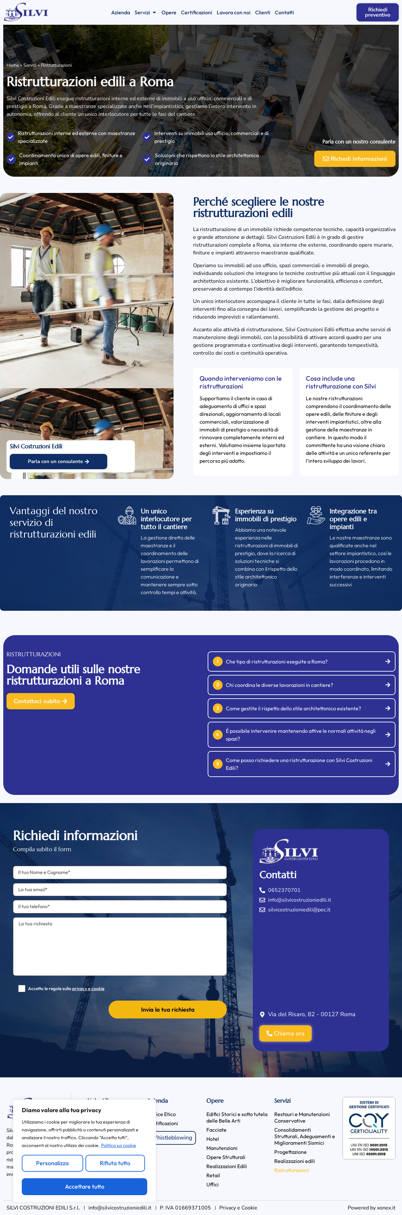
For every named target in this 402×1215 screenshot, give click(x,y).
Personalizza (52, 1163)
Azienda (157, 1100)
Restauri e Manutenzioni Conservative (302, 1117)
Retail (213, 1175)
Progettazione (290, 1152)
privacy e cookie (88, 988)
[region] (84, 1151)
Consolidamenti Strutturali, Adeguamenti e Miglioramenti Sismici (304, 1136)
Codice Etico (161, 1114)
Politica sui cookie (118, 1146)
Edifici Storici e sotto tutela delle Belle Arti (236, 1117)
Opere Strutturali (225, 1157)
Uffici (212, 1184)
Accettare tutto (84, 1186)
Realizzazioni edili (294, 1161)
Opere (215, 1100)
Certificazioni (162, 1123)
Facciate (216, 1129)
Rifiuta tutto (115, 1163)
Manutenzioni (222, 1148)
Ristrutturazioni (291, 1170)
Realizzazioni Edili (226, 1166)
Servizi (29, 65)
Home (12, 65)
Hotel (212, 1139)
